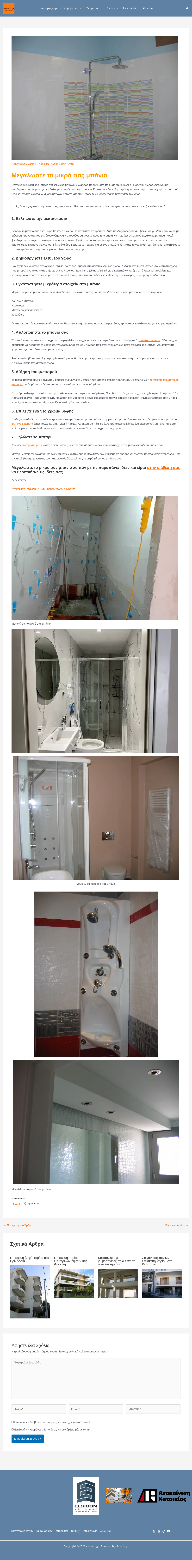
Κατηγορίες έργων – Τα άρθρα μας (60, 8)
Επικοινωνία (130, 8)
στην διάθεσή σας (163, 467)
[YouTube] (168, 1531)
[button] (79, 8)
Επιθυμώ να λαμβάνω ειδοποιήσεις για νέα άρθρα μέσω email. (52, 1429)
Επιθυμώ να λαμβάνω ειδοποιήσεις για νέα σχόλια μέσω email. (52, 1422)
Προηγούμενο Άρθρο (18, 1225)
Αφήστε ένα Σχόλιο (23, 163)
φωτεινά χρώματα (22, 423)
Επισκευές (43, 163)
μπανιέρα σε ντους (149, 340)
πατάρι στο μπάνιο (33, 445)
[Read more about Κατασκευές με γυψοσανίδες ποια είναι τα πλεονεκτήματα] (118, 1283)
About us (147, 8)
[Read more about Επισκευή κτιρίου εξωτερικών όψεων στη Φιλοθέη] (74, 1283)
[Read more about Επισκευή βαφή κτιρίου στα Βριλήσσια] (30, 1291)
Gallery (112, 8)
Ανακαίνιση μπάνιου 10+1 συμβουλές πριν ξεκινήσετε (43, 489)
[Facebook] (154, 1531)
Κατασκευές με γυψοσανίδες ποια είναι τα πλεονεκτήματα (116, 1261)
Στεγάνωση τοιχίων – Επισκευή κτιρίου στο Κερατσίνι (157, 1261)
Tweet (16, 1203)
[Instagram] (158, 1531)
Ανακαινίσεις (58, 163)
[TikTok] (163, 1531)
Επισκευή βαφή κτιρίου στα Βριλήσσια (29, 1259)
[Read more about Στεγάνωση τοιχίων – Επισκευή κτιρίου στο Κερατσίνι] (162, 1283)
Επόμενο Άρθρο (176, 1225)
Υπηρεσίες (94, 8)
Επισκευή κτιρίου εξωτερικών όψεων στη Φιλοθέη (70, 1261)
